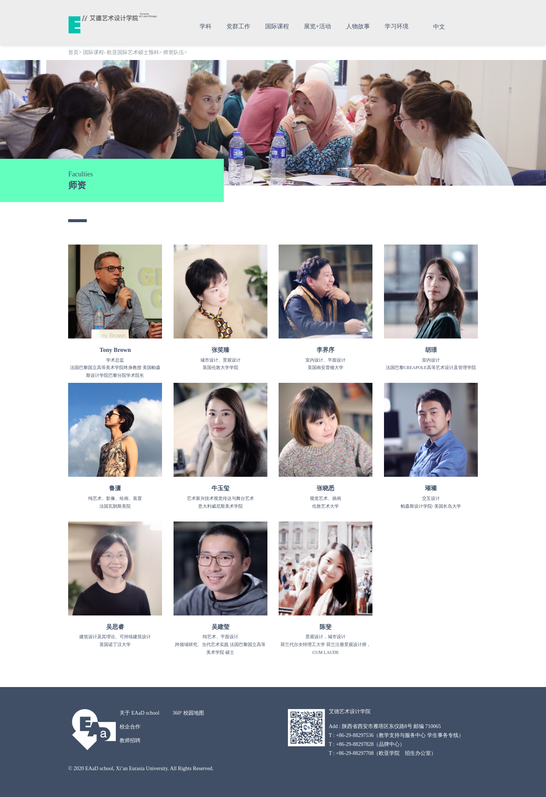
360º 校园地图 (188, 713)
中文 (439, 26)
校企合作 (130, 727)
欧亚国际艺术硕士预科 (133, 52)
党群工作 (238, 26)
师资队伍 (173, 52)
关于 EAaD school (139, 713)
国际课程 (277, 26)
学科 (206, 26)
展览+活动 (317, 26)
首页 (73, 52)
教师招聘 (130, 740)
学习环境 (397, 26)
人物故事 (358, 26)
